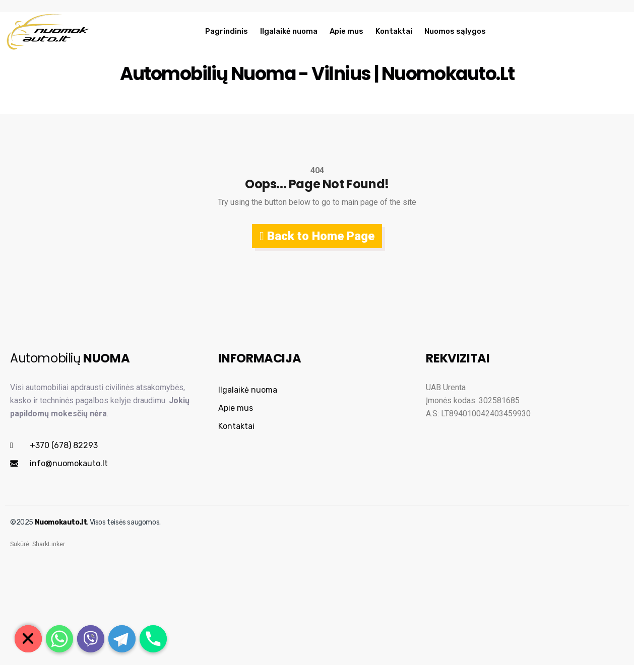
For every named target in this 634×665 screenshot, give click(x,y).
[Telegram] (122, 638)
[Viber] (90, 638)
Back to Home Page (317, 236)
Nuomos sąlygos (455, 31)
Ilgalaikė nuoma (289, 31)
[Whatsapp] (59, 638)
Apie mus (346, 31)
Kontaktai (393, 31)
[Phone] (153, 638)
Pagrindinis (226, 31)
